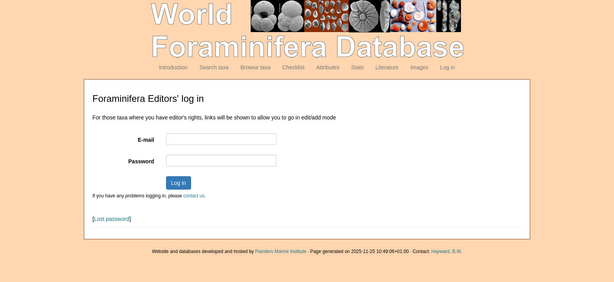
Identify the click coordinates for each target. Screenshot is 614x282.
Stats (357, 67)
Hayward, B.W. (446, 251)
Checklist (293, 67)
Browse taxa (255, 67)
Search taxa (214, 67)
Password (141, 161)
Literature (387, 67)
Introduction (173, 67)
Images (419, 67)
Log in (447, 67)
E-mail (146, 140)
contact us (193, 196)
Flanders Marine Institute (281, 251)
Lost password (111, 219)
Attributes (328, 67)
